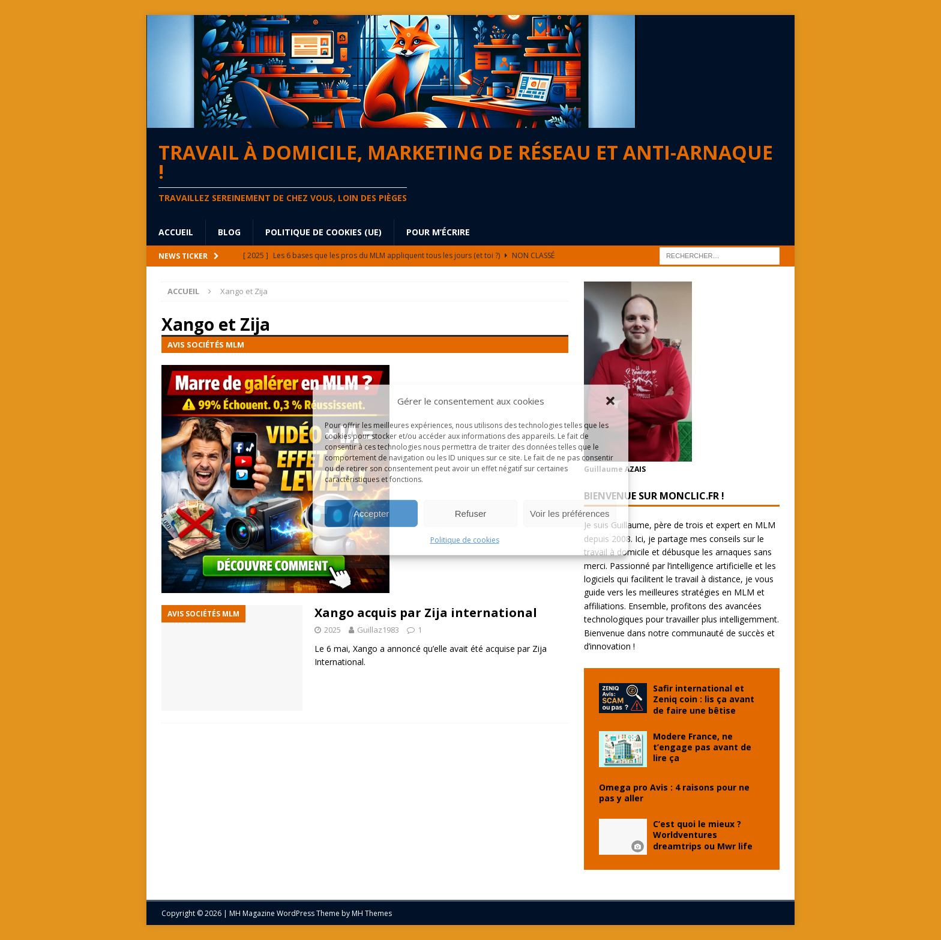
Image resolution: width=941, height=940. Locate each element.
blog (229, 232)
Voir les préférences (570, 513)
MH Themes (372, 913)
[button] (610, 401)
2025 (332, 629)
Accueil (175, 232)
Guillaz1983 (378, 629)
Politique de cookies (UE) (323, 232)
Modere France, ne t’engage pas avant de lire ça (702, 747)
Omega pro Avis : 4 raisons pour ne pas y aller (674, 793)
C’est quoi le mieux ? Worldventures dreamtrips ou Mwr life (703, 834)
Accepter (371, 513)
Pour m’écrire (438, 232)
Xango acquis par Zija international (425, 612)
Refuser (471, 513)
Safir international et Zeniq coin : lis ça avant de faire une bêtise (703, 699)
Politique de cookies (464, 540)
